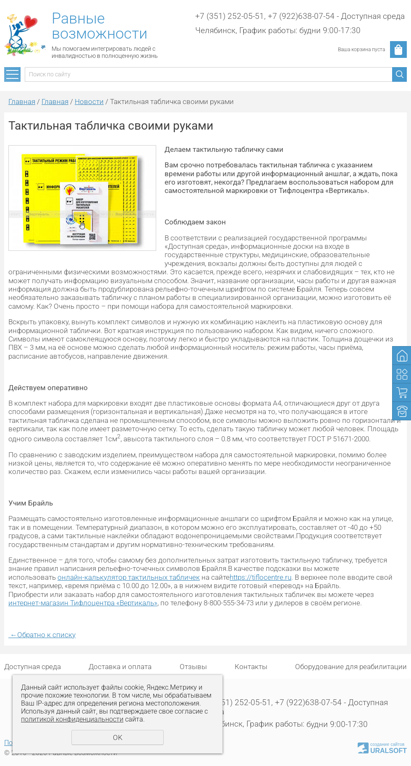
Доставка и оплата (120, 666)
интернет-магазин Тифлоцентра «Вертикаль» (82, 603)
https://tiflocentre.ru (260, 577)
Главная (21, 101)
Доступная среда (32, 666)
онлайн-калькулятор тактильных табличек (129, 577)
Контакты (251, 666)
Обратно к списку (42, 635)
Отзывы (193, 666)
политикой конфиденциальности (72, 719)
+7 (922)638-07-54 (301, 16)
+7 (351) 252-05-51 (229, 16)
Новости (89, 101)
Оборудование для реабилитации (351, 666)
